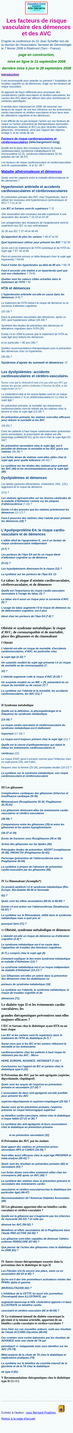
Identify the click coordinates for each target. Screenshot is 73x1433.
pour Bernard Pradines (41, 1412)
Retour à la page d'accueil (18, 1418)
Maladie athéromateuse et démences (31, 172)
